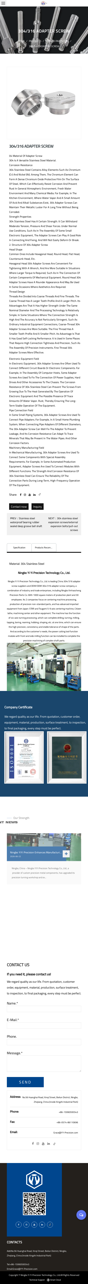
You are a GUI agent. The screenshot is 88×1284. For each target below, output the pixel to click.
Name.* (12, 1003)
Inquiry (37, 506)
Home (21, 41)
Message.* (15, 1053)
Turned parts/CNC (57, 41)
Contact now (19, 506)
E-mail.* (13, 1020)
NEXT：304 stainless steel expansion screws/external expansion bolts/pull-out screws (63, 524)
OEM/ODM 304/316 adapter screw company (52, 586)
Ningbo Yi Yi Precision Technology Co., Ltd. (40, 1275)
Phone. (12, 1036)
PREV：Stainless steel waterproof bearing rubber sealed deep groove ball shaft (26, 522)
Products (35, 41)
